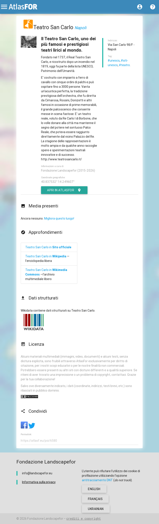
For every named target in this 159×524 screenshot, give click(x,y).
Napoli (80, 27)
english (94, 489)
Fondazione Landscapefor (45, 519)
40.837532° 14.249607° (57, 182)
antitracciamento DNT (97, 480)
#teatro (124, 65)
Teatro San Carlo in (48, 247)
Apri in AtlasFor (64, 190)
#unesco (114, 60)
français (95, 499)
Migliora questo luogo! (59, 218)
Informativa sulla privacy (39, 482)
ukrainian (96, 509)
